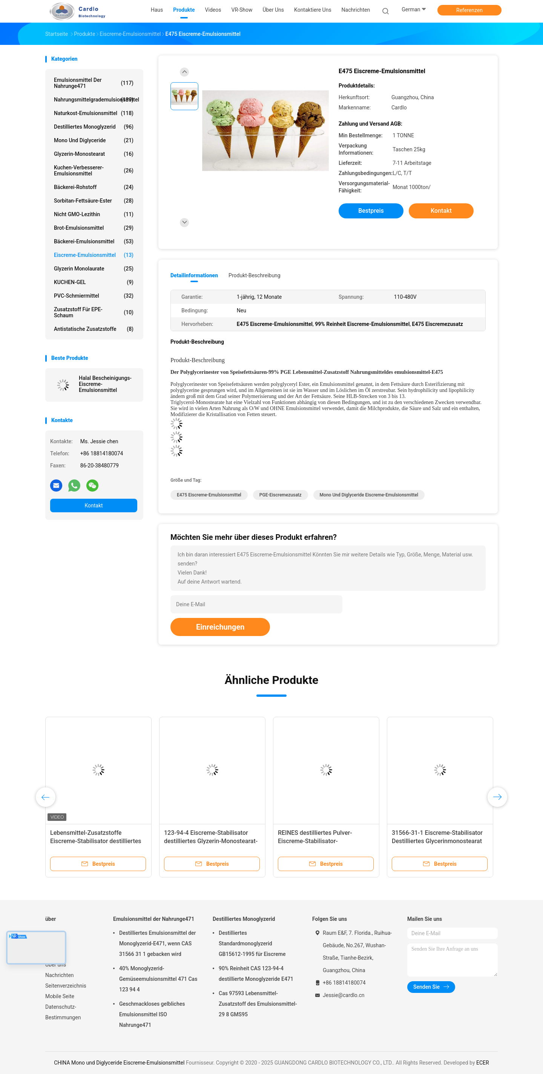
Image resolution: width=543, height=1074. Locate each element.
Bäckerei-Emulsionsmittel (93, 241)
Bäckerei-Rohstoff (93, 187)
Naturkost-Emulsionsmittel (93, 113)
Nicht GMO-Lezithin (93, 214)
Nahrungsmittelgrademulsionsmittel (95, 99)
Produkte (55, 943)
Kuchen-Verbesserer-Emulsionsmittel (93, 170)
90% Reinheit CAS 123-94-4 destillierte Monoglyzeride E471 (256, 973)
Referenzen (469, 10)
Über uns (55, 965)
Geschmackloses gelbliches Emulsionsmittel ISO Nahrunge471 (152, 1014)
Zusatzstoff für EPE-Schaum (93, 312)
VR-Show (55, 954)
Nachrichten (59, 975)
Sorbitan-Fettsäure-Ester (93, 200)
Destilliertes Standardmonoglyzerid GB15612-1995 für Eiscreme (252, 943)
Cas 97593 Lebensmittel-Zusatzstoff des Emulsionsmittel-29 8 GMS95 (258, 1003)
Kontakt (93, 505)
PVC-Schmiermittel (93, 296)
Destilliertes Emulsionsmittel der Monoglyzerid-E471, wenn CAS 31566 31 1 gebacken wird (157, 943)
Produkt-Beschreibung (255, 275)
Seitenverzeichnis (65, 986)
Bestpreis (371, 210)
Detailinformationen (194, 275)
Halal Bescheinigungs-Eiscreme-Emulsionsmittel (105, 384)
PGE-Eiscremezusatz (280, 495)
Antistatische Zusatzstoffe (93, 329)
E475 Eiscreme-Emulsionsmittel (209, 495)
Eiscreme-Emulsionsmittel (93, 255)
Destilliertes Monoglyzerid (93, 127)
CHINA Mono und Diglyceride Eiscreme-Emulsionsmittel (119, 1063)
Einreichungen (220, 626)
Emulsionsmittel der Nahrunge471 (93, 83)
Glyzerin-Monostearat (93, 154)
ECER (482, 1063)
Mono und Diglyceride (93, 140)
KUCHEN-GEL (93, 282)
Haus (51, 933)
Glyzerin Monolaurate (93, 268)
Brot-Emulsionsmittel (93, 228)
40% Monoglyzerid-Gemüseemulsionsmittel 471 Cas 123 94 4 (158, 979)
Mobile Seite (59, 996)
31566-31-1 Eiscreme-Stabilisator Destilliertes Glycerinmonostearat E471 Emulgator (437, 841)
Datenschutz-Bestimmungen (63, 1012)
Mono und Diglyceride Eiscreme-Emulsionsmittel (369, 495)
